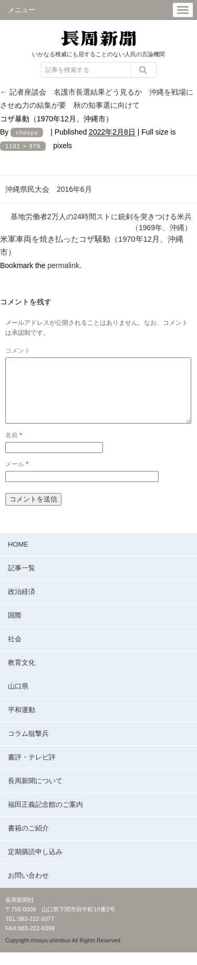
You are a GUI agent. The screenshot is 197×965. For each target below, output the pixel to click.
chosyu (27, 132)
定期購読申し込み (35, 864)
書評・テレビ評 (32, 770)
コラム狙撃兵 (28, 746)
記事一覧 (21, 580)
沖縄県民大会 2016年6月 (48, 189)
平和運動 (21, 722)
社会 (15, 651)
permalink (63, 265)
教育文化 (21, 675)
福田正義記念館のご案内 (45, 817)
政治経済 (21, 604)
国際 (15, 628)
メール (16, 476)
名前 (13, 447)
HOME (18, 557)
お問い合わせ (28, 888)
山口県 (18, 699)
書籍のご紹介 (28, 841)
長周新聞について (35, 793)
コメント (17, 350)
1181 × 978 (22, 146)
